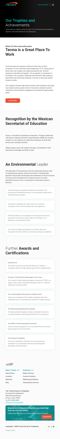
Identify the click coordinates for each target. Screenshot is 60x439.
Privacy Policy (10, 436)
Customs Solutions (29, 382)
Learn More (13, 100)
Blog (7, 388)
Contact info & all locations (14, 408)
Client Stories (10, 379)
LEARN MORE (47, 422)
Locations (8, 382)
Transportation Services (31, 388)
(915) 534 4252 (43, 5)
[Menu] (53, 5)
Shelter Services (28, 379)
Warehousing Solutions (30, 385)
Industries (8, 385)
